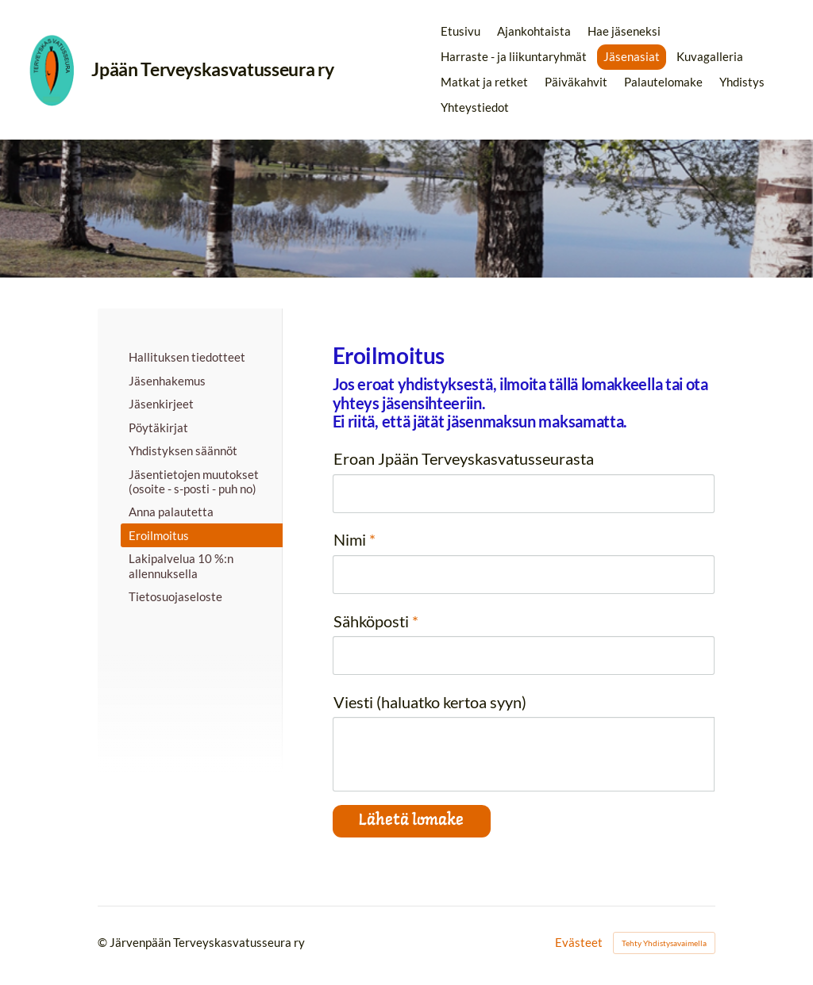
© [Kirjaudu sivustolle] (104, 942)
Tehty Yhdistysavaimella (664, 943)
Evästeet (579, 943)
